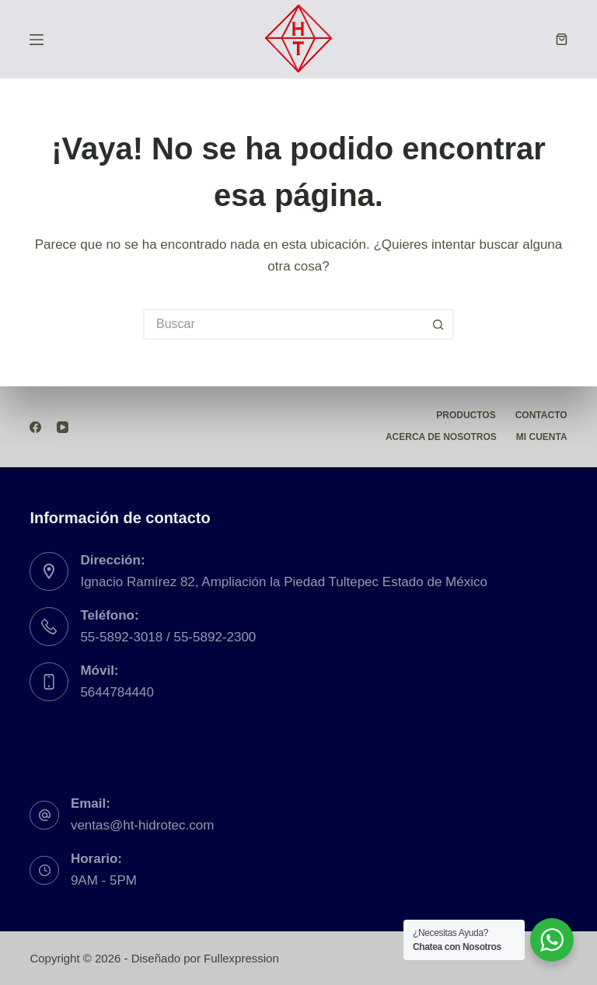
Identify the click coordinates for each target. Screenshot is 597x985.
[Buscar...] (283, 324)
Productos (465, 415)
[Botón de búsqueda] (438, 324)
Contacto (541, 415)
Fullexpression (241, 958)
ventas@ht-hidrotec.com (143, 825)
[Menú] (37, 40)
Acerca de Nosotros (441, 436)
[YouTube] (62, 427)
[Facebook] (35, 427)
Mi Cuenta (541, 436)
